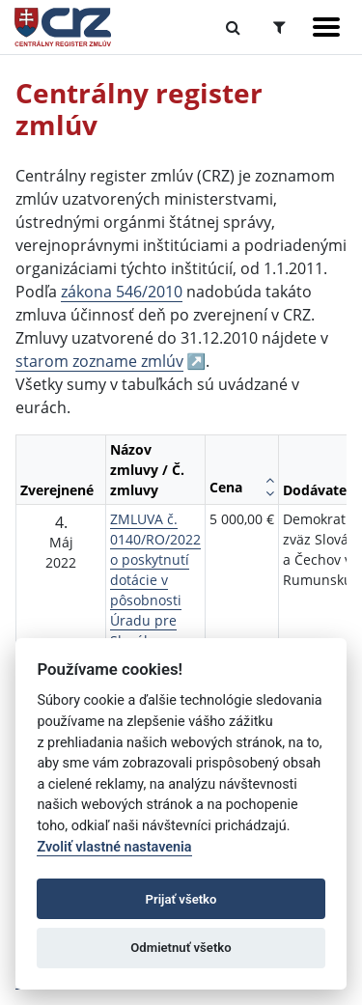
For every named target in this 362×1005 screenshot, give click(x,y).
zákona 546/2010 (121, 291)
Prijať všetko (181, 899)
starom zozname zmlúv (99, 361)
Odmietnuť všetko (180, 947)
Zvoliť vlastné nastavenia (114, 847)
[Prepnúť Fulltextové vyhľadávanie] (233, 27)
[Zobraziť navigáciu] (326, 27)
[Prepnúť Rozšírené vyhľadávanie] (279, 27)
